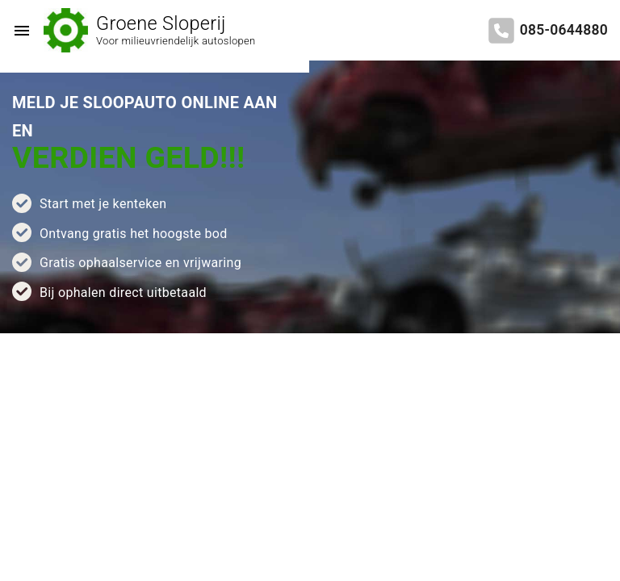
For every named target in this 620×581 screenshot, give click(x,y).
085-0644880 (564, 30)
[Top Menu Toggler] (17, 30)
